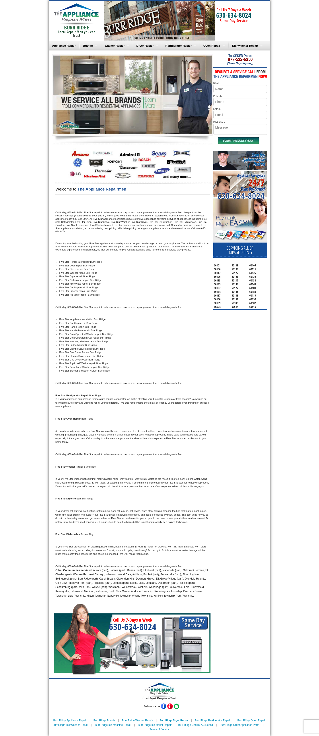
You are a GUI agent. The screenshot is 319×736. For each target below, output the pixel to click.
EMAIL (217, 109)
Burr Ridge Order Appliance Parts (239, 724)
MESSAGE (219, 121)
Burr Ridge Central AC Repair (195, 724)
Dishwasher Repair (245, 45)
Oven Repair (211, 45)
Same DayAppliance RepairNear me (254, 159)
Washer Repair (115, 45)
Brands (88, 45)
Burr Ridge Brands (104, 720)
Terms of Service (159, 729)
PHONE (217, 95)
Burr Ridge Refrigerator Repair (213, 720)
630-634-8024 (233, 15)
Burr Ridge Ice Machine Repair (113, 724)
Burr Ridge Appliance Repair (70, 720)
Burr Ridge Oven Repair (251, 720)
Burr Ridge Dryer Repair (174, 720)
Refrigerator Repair (178, 45)
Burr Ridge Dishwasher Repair (70, 724)
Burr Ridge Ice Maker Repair (155, 724)
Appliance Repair (64, 45)
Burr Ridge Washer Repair (137, 720)
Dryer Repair (145, 45)
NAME (216, 83)
